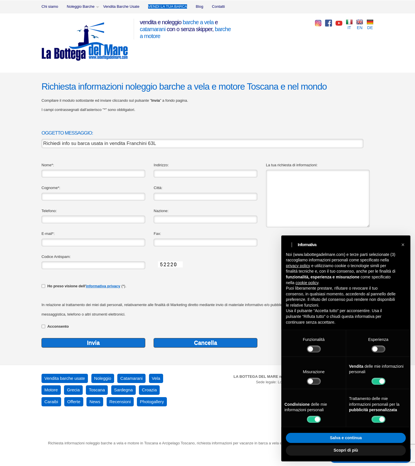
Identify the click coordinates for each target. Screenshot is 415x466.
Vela (156, 378)
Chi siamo (50, 6)
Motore (51, 389)
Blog (199, 6)
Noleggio (102, 378)
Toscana (97, 389)
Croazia (149, 389)
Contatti (218, 6)
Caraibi (51, 401)
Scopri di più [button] (346, 450)
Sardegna (123, 389)
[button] (403, 244)
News (94, 401)
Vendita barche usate (64, 378)
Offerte (73, 401)
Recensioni (120, 401)
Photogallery (152, 401)
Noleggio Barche (81, 6)
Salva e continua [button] (346, 437)
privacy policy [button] (298, 265)
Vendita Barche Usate (121, 6)
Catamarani (131, 378)
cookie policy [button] (306, 282)
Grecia (73, 389)
